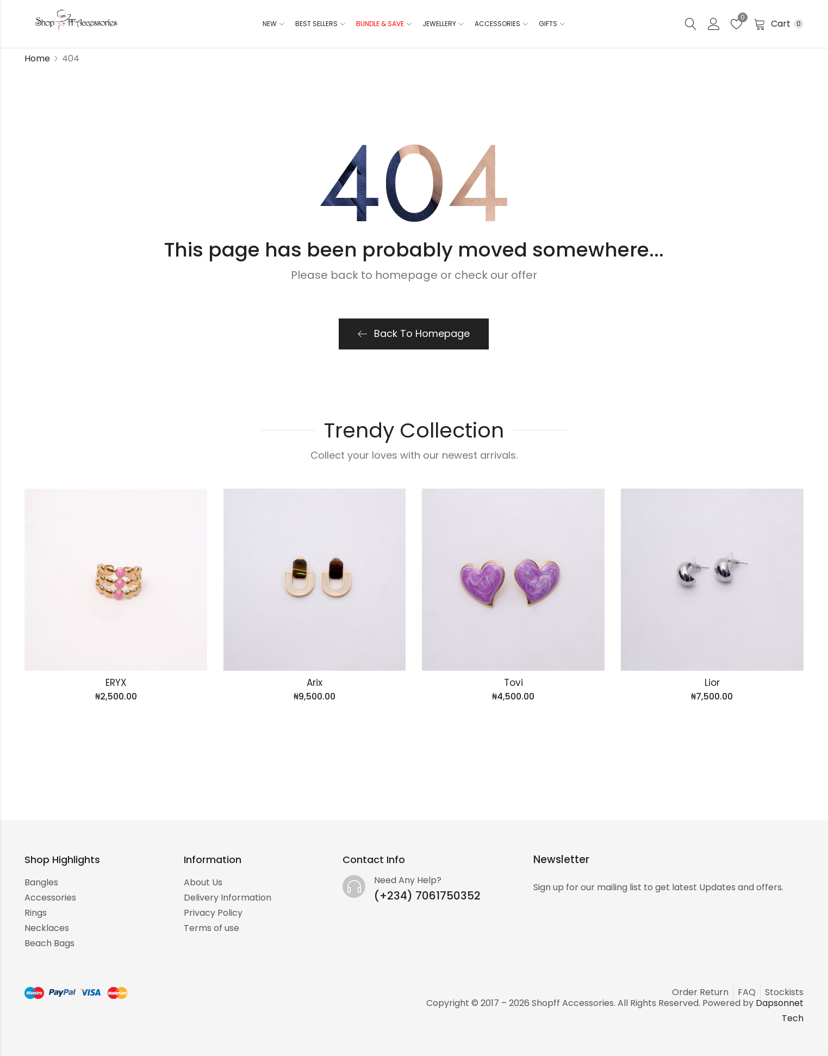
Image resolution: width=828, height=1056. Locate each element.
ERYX (116, 682)
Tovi (513, 682)
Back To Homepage (414, 333)
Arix (314, 682)
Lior (712, 682)
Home (37, 58)
